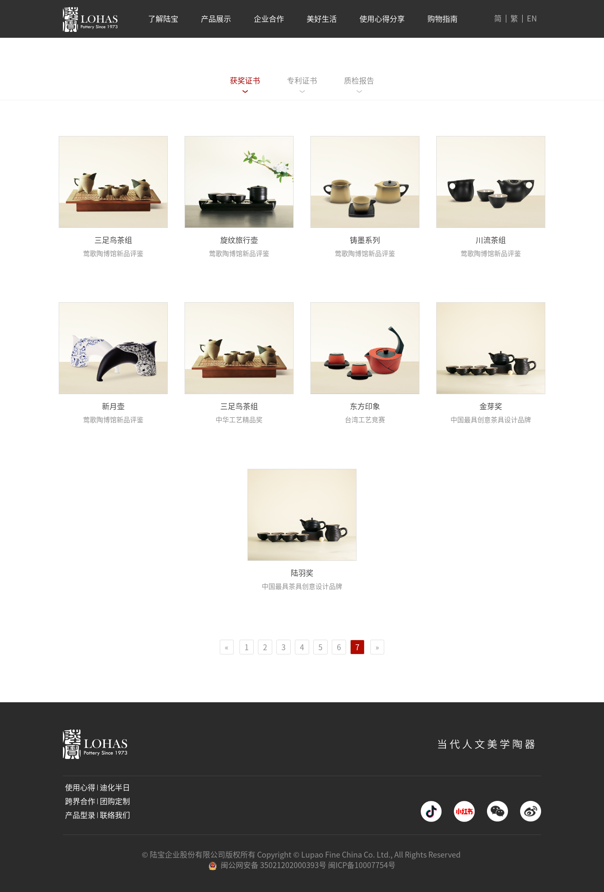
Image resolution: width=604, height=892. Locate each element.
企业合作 (269, 19)
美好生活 (322, 19)
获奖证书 (245, 80)
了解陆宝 (163, 19)
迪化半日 (115, 787)
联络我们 (115, 815)
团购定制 (115, 801)
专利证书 (302, 80)
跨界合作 (80, 801)
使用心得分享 (382, 19)
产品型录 (80, 815)
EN (532, 18)
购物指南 (442, 19)
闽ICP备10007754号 (362, 865)
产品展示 (216, 19)
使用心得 (80, 787)
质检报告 (359, 80)
